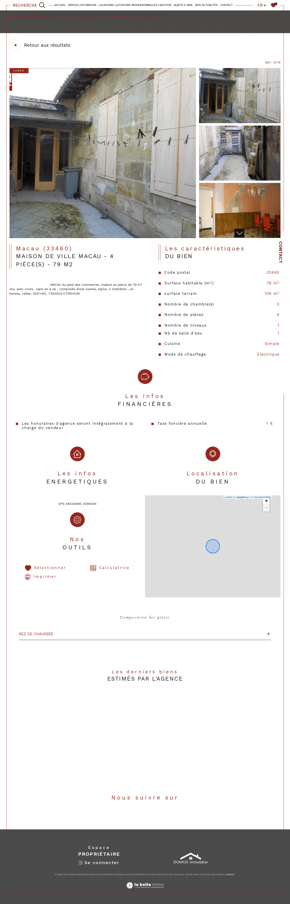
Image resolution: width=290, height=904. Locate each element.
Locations (106, 5)
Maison (92, 15)
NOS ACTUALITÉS (206, 5)
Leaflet (228, 497)
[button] (239, 233)
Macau (78, 15)
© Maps (241, 497)
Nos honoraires (135, 874)
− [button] (266, 508)
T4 (103, 15)
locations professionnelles (136, 5)
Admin (188, 874)
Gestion (165, 5)
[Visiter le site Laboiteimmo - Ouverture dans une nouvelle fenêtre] (145, 890)
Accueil (60, 5)
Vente (64, 15)
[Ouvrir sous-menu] (79, 5)
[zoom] (103, 237)
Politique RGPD (214, 874)
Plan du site (153, 874)
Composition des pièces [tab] (145, 617)
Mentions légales (172, 874)
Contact (280, 252)
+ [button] (266, 501)
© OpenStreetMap (261, 497)
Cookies (229, 874)
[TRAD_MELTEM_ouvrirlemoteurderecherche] (29, 5)
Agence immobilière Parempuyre (33, 15)
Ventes (73, 5)
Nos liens (198, 874)
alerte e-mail (183, 5)
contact (226, 5)
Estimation (88, 5)
